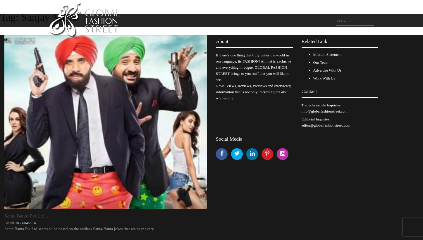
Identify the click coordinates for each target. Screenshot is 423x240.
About (222, 41)
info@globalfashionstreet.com (325, 111)
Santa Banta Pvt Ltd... (26, 216)
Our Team (321, 62)
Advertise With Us (327, 70)
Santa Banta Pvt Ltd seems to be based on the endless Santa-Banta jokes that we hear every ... (81, 229)
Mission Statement (327, 54)
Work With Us (324, 78)
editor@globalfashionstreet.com (326, 125)
